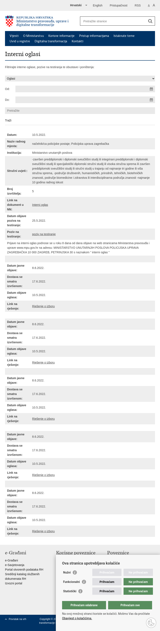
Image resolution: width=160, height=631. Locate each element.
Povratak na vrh (17, 619)
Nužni (67, 572)
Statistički (69, 591)
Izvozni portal (13, 583)
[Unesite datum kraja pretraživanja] (85, 99)
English (97, 5)
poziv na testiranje (44, 234)
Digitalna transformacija (51, 41)
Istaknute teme (124, 36)
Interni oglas (40, 204)
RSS (138, 5)
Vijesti (14, 36)
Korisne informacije (61, 36)
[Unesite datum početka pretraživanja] (85, 89)
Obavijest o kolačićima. (77, 618)
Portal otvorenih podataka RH (24, 569)
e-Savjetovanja (14, 565)
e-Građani (11, 560)
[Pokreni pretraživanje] (150, 21)
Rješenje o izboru (43, 306)
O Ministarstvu (33, 36)
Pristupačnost (119, 5)
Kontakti (77, 41)
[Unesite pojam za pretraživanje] (113, 21)
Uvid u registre (20, 41)
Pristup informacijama (94, 36)
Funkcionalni (71, 582)
